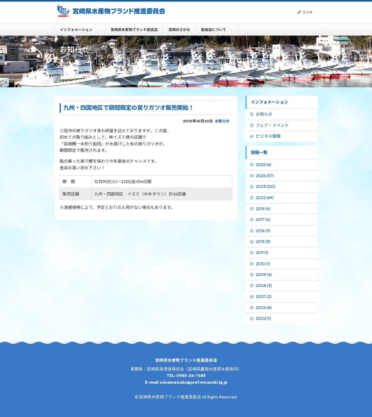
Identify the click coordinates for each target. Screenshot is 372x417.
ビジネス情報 (268, 136)
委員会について (213, 29)
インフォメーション (76, 29)
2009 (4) (264, 274)
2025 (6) (263, 164)
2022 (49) (265, 197)
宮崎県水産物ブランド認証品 (134, 29)
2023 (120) (265, 186)
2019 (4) (263, 208)
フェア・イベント (272, 125)
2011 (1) (262, 252)
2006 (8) (264, 307)
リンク (308, 12)
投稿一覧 (259, 152)
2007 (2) (264, 296)
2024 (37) (265, 175)
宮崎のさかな (179, 29)
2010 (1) (263, 263)
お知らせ (222, 121)
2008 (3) (264, 285)
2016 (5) (263, 230)
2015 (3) (263, 241)
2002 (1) (263, 318)
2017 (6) (263, 219)
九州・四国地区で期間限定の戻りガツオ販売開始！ (128, 107)
